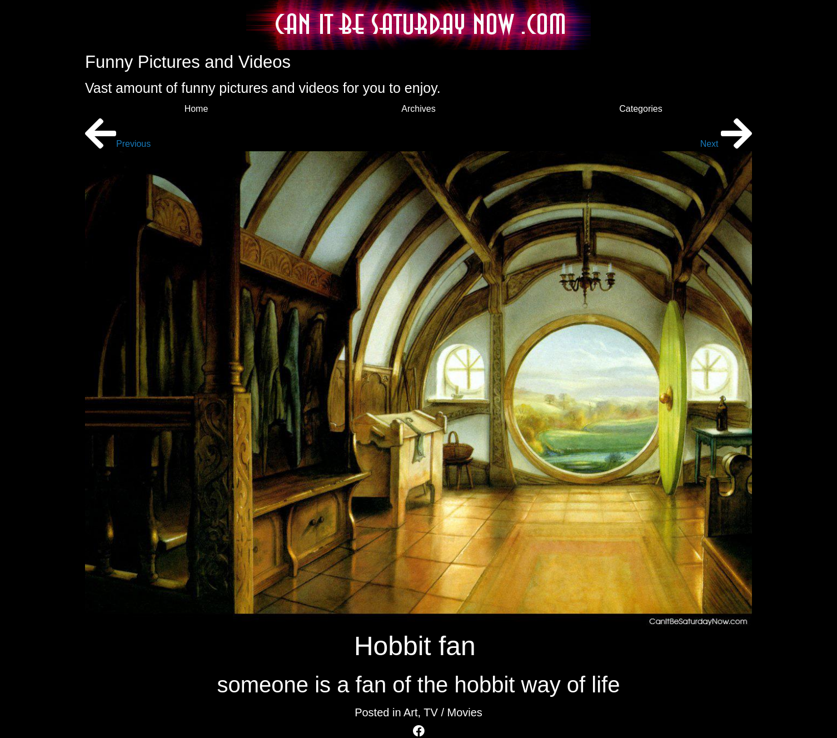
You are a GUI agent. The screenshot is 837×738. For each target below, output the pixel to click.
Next (726, 143)
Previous (118, 143)
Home (196, 108)
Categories (640, 108)
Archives (418, 108)
